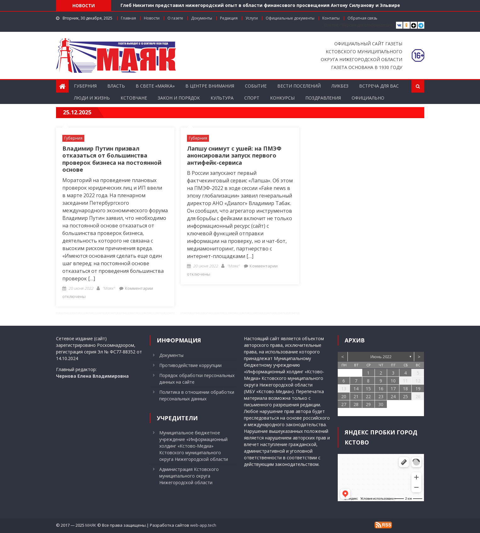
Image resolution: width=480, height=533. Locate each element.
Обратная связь (362, 18)
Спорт (251, 98)
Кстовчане (134, 98)
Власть (116, 86)
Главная (128, 18)
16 (380, 389)
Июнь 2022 (381, 356)
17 (393, 389)
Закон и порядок (179, 98)
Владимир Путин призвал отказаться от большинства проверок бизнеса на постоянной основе (111, 159)
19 (418, 389)
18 (405, 389)
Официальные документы (290, 18)
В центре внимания (209, 86)
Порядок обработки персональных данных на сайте (196, 378)
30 (380, 404)
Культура (222, 98)
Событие (256, 86)
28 (356, 404)
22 (368, 396)
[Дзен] (413, 25)
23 (380, 396)
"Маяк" (109, 288)
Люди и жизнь (92, 98)
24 (393, 396)
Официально (368, 98)
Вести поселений (299, 86)
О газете (175, 18)
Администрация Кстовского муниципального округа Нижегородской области (189, 475)
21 (356, 396)
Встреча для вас (379, 86)
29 (368, 404)
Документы (201, 18)
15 (368, 389)
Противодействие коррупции (190, 365)
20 (343, 396)
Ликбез (339, 86)
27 (343, 404)
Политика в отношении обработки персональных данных (196, 395)
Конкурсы (282, 98)
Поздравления (323, 98)
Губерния (85, 86)
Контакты (331, 18)
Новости (152, 18)
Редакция (229, 18)
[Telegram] (421, 25)
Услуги (252, 18)
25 (405, 396)
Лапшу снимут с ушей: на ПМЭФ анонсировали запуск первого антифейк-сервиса (234, 155)
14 (356, 389)
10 (393, 381)
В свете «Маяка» (155, 86)
